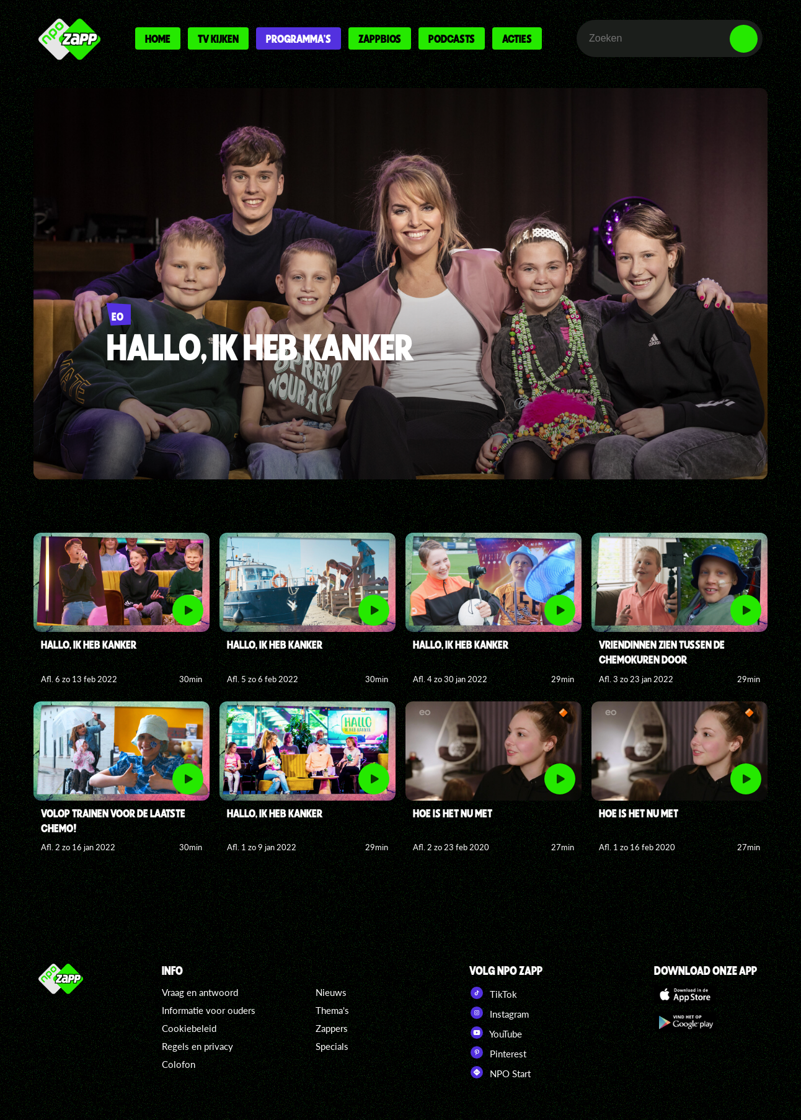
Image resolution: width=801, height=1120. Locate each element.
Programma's (298, 38)
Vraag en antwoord (200, 992)
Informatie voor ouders (208, 1010)
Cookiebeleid (189, 1028)
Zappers (332, 1028)
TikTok (493, 992)
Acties (517, 38)
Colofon (178, 1064)
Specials (332, 1046)
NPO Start (500, 1072)
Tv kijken (218, 38)
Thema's (332, 1010)
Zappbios (379, 38)
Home (157, 38)
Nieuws (331, 992)
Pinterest (497, 1052)
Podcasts (451, 38)
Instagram (499, 1012)
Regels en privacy (197, 1046)
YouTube (495, 1032)
